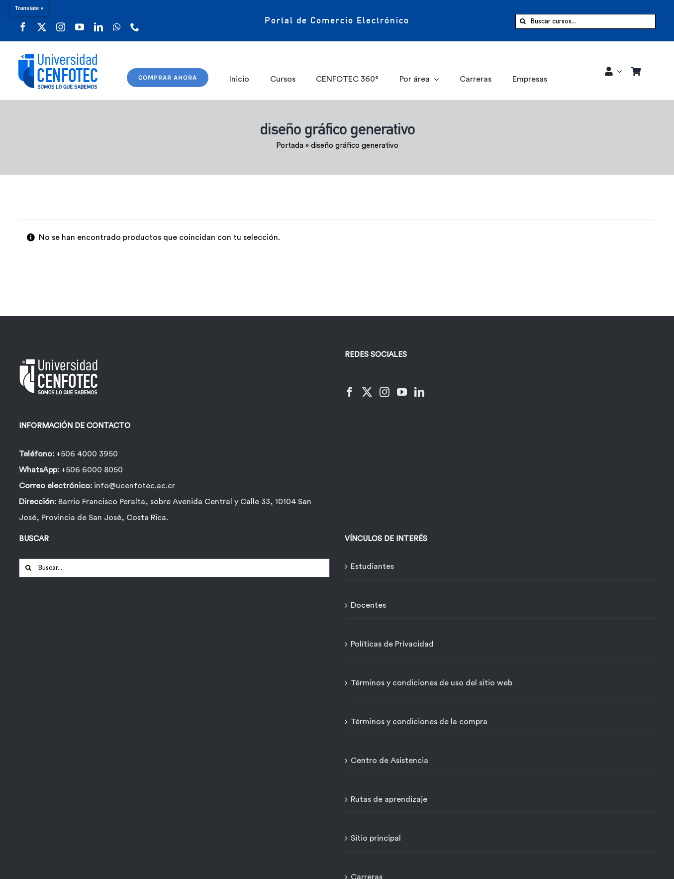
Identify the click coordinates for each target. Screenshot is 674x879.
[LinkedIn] (419, 386)
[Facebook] (350, 386)
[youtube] (79, 20)
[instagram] (60, 20)
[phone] (134, 20)
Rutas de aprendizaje (389, 799)
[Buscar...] (174, 567)
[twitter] (41, 20)
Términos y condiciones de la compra (419, 722)
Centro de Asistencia (389, 761)
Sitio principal (376, 838)
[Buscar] (522, 21)
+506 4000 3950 (87, 454)
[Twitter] (367, 386)
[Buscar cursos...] (585, 21)
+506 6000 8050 (91, 470)
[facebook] (22, 20)
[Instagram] (384, 386)
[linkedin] (98, 20)
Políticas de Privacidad (392, 644)
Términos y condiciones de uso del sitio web (431, 683)
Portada (289, 145)
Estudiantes (372, 566)
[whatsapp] (116, 20)
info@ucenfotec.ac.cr (134, 486)
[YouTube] (402, 386)
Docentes (368, 605)
